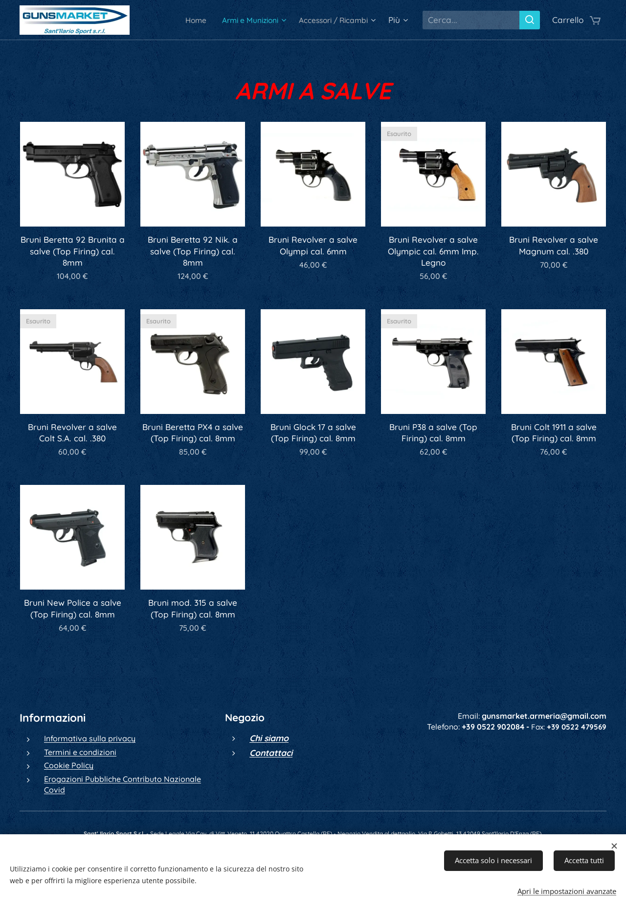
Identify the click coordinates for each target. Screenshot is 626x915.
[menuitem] (177, 20)
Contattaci (270, 752)
